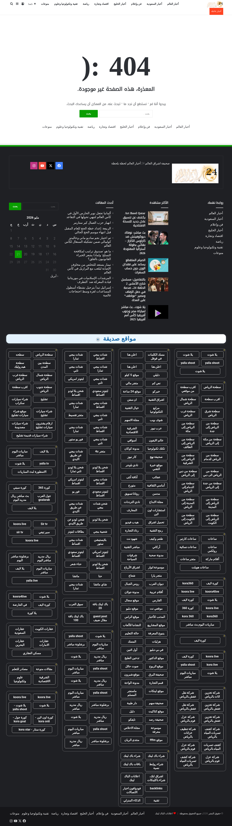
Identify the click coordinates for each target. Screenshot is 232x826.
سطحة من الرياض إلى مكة (187, 427)
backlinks (156, 788)
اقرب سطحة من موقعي (188, 389)
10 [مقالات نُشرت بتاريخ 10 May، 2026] (47, 246)
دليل (132, 711)
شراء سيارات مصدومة (20, 425)
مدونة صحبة (156, 555)
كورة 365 (44, 487)
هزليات (156, 641)
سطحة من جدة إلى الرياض (212, 485)
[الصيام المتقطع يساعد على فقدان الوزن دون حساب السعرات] (158, 265)
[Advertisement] (116, 27)
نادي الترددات (132, 502)
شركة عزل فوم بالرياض (188, 718)
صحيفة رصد (156, 719)
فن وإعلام (136, 4)
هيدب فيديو (132, 522)
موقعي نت (156, 608)
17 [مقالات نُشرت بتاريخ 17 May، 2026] (47, 254)
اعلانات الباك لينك (132, 778)
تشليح (44, 399)
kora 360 (188, 616)
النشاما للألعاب (132, 625)
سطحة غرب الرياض (188, 413)
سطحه (20, 354)
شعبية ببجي (100, 531)
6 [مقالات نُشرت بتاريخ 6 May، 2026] (25, 238)
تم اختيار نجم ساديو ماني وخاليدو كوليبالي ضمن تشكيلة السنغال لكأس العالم (88, 241)
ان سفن (132, 399)
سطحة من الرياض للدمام (212, 457)
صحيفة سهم (156, 703)
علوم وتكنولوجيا (20, 679)
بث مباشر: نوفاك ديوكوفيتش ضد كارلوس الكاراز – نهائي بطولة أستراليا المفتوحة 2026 (134, 243)
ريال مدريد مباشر (100, 658)
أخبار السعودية (154, 4)
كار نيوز (131, 457)
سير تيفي (44, 532)
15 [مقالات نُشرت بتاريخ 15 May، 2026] (11, 246)
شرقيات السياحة (132, 557)
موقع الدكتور (156, 658)
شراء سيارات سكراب (20, 401)
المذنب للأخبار (156, 617)
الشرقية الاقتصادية (132, 430)
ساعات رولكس (212, 549)
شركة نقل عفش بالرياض (187, 694)
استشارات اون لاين (156, 512)
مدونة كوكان (132, 448)
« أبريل (54, 276)
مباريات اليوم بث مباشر (200, 624)
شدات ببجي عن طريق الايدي (76, 455)
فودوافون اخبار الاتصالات (132, 790)
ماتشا (76, 576)
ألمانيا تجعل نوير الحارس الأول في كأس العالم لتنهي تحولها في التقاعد (88, 215)
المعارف (132, 510)
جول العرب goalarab (44, 498)
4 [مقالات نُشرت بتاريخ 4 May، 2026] (40, 238)
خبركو (156, 391)
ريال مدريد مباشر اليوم (44, 558)
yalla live (32, 580)
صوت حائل (131, 666)
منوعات (45, 4)
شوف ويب (156, 420)
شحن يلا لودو (100, 519)
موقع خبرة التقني (156, 467)
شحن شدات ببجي (100, 505)
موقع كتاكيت (156, 711)
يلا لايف (44, 451)
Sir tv (44, 524)
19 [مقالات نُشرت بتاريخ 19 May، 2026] (32, 254)
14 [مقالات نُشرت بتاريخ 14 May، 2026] (18, 246)
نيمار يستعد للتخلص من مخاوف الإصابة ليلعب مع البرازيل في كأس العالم (89, 268)
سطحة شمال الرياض (188, 401)
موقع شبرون (132, 674)
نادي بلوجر (132, 465)
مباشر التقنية (132, 547)
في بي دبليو (156, 650)
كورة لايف (212, 583)
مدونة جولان (132, 592)
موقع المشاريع (156, 625)
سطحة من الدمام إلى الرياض (187, 487)
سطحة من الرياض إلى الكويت (212, 519)
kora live (212, 664)
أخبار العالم (173, 4)
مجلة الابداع (156, 502)
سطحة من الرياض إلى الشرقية (187, 459)
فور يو (75, 491)
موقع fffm (156, 740)
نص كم (156, 383)
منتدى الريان (132, 740)
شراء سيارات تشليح (44, 413)
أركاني (156, 547)
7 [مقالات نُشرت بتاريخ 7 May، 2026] (18, 238)
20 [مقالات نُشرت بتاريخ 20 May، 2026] (25, 254)
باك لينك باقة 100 (75, 618)
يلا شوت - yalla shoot (20, 707)
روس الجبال (132, 584)
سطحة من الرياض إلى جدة (212, 427)
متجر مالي (132, 383)
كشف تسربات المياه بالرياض (212, 747)
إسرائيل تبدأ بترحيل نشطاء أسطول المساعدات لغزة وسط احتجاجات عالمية (88, 291)
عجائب (156, 477)
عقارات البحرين (19, 643)
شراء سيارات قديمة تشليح (32, 435)
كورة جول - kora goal (20, 719)
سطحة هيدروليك (19, 364)
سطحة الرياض (212, 387)
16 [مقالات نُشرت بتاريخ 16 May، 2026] (54, 254)
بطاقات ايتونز (76, 531)
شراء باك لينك (156, 756)
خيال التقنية (132, 408)
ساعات (212, 539)
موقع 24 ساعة (132, 391)
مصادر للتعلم (20, 669)
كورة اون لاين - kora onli (44, 719)
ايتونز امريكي (76, 379)
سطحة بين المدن (44, 364)
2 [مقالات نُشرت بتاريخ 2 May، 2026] (54, 238)
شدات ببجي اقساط (100, 356)
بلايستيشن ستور (100, 541)
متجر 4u (100, 451)
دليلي (156, 375)
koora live (187, 591)
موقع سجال (132, 600)
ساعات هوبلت (200, 567)
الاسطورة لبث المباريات (32, 471)
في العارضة (20, 604)
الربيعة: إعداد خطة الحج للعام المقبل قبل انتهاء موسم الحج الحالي (87, 230)
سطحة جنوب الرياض (44, 389)
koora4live (212, 591)
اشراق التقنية (156, 399)
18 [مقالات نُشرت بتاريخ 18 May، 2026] (40, 254)
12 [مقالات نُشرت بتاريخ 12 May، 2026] (32, 246)
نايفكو (131, 719)
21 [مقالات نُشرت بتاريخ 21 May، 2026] (18, 254)
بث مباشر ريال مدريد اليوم (20, 498)
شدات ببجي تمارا (76, 356)
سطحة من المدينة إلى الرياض (187, 503)
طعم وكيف (156, 539)
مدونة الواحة (131, 683)
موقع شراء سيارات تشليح (19, 413)
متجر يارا (156, 575)
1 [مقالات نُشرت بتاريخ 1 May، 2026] (11, 230)
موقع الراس (132, 617)
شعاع (132, 575)
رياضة (86, 4)
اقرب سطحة (212, 399)
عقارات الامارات (44, 643)
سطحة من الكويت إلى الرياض (187, 519)
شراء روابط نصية (156, 766)
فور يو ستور (76, 439)
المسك (132, 641)
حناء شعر (75, 564)
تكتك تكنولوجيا (156, 448)
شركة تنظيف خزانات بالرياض (188, 732)
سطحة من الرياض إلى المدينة (212, 503)
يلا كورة (32, 613)
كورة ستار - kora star (32, 729)
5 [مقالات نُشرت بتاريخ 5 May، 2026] (33, 238)
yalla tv (44, 463)
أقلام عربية (156, 592)
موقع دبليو (131, 608)
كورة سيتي (19, 487)
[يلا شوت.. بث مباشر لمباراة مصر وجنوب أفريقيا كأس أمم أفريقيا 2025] (158, 312)
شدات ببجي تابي (76, 368)
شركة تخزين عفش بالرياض (212, 706)
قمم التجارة (156, 683)
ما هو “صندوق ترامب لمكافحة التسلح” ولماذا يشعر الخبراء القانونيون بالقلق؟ (92, 255)
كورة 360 (188, 608)
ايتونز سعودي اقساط (100, 393)
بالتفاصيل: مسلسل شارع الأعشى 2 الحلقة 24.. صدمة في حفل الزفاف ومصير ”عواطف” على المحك (133, 290)
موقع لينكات (156, 691)
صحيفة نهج (156, 457)
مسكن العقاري (32, 653)
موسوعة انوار (156, 567)
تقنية (156, 800)
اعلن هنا (132, 354)
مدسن (156, 493)
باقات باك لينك (132, 764)
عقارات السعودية (19, 631)
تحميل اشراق (156, 522)
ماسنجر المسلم (132, 693)
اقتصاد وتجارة (101, 4)
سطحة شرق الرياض (212, 413)
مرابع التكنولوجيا (156, 410)
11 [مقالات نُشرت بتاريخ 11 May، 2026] (40, 246)
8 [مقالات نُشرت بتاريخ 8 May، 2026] (11, 238)
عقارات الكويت (44, 629)
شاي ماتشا (100, 584)
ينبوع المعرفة (156, 633)
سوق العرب (76, 604)
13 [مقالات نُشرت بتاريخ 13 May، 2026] (25, 246)
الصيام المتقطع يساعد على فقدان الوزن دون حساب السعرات (134, 266)
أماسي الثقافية (156, 485)
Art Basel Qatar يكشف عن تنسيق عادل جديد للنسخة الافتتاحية (134, 219)
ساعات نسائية (187, 547)
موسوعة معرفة (156, 729)
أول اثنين (132, 650)
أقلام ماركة (212, 559)
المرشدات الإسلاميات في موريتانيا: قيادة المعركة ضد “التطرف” (89, 280)
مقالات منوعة (44, 669)
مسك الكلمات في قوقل (156, 356)
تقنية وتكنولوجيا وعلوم (66, 4)
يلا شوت (212, 354)
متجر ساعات (188, 559)
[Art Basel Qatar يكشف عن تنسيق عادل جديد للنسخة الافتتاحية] (158, 218)
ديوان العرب (156, 584)
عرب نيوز (156, 428)
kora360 (187, 583)
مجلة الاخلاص (132, 728)
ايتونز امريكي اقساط (76, 481)
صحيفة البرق (156, 674)
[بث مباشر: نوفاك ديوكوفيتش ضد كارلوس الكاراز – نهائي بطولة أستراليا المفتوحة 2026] (158, 237)
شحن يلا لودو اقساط (76, 393)
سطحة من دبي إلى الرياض (188, 473)
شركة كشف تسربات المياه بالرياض (212, 732)
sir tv (19, 532)
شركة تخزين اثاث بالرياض (212, 694)
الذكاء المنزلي (131, 800)
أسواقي (131, 440)
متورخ (132, 485)
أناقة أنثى (131, 477)
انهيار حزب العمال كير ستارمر (92, 222)
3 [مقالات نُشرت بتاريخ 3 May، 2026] (47, 238)
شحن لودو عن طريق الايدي (75, 521)
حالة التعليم (132, 633)
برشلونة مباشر (76, 644)
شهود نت (132, 539)
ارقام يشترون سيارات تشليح (44, 425)
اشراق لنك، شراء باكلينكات (156, 778)
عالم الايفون (156, 440)
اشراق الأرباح (132, 567)
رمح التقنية (156, 530)
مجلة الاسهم (132, 420)
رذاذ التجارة (132, 530)
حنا (100, 576)
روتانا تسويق (132, 493)
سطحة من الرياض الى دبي (212, 473)
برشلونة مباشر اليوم (20, 558)
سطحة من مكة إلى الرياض (212, 441)
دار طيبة (132, 703)
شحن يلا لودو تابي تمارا (76, 469)
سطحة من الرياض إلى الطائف (187, 443)
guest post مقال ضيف (100, 618)
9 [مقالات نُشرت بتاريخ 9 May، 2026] (54, 246)
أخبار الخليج (120, 4)
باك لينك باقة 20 (100, 606)
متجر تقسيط (75, 415)
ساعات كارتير (188, 539)
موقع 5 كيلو (132, 375)
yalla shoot (212, 363)
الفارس (156, 600)
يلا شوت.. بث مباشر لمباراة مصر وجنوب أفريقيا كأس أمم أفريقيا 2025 (133, 313)
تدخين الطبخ (132, 658)
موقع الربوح (156, 666)
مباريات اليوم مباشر (188, 674)
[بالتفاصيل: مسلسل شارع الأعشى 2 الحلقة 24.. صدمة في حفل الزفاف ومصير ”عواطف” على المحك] (158, 284)
